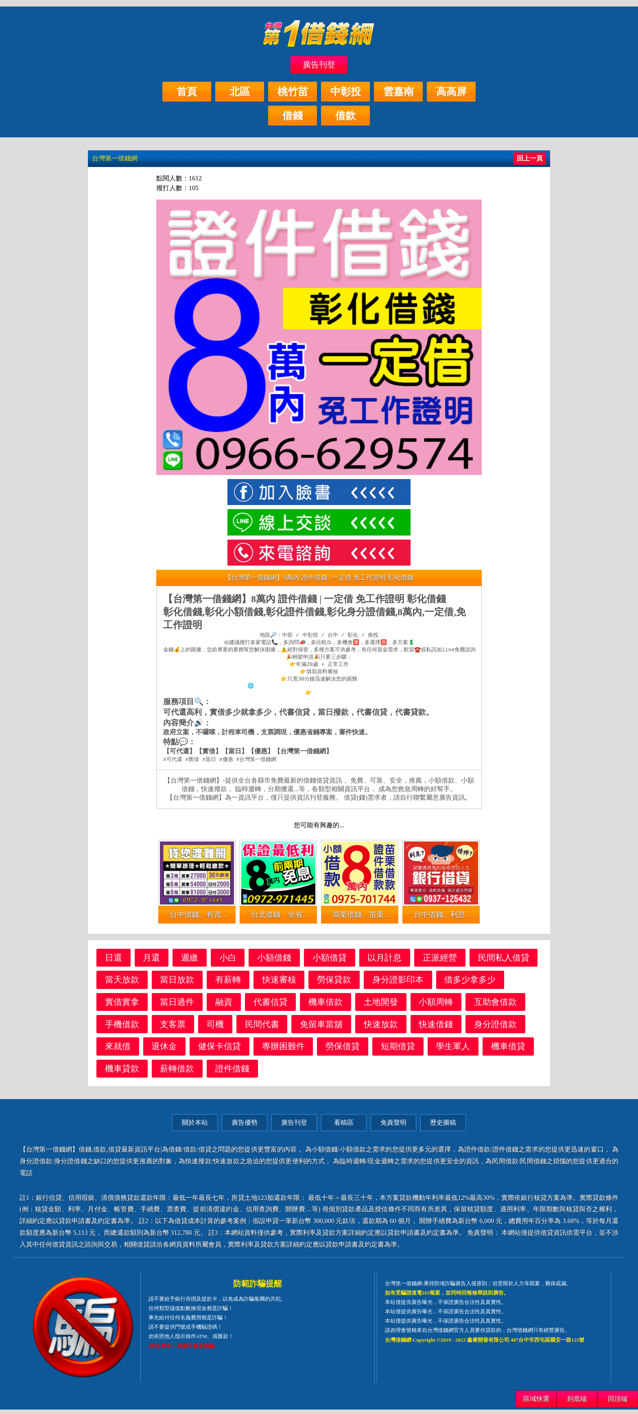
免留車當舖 (321, 1028)
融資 (223, 1006)
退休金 (164, 1050)
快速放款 (381, 1028)
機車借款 (325, 1006)
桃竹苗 (292, 91)
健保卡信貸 (219, 1050)
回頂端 (617, 1398)
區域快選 (536, 1398)
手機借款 (122, 1028)
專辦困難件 (283, 1050)
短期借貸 (398, 1050)
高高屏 (451, 91)
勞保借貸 (343, 1050)
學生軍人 (453, 1050)
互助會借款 (495, 1006)
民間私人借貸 (503, 962)
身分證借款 (495, 1028)
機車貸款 (122, 1073)
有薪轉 (228, 984)
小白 (227, 962)
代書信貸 (270, 1006)
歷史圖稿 (443, 1126)
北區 (239, 91)
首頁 (187, 91)
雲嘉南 (398, 91)
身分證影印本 (398, 984)
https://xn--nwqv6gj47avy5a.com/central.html (322, 689)
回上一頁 (530, 158)
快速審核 (279, 984)
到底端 (577, 1398)
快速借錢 (436, 1028)
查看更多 (322, 696)
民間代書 (262, 1028)
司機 (215, 1028)
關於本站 (195, 1126)
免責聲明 (393, 1126)
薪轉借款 (177, 1073)
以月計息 (384, 962)
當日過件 (177, 1006)
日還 (113, 962)
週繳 (189, 962)
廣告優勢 (245, 1126)
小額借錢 (274, 962)
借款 (345, 115)
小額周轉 (436, 1006)
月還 (151, 962)
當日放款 (177, 984)
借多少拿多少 (470, 984)
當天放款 (122, 984)
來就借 (118, 1050)
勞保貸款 (334, 984)
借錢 (292, 115)
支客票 (173, 1028)
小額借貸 (329, 962)
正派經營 (440, 962)
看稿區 (344, 1126)
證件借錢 (232, 1073)
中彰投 (345, 91)
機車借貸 (508, 1050)
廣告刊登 (319, 64)
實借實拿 (122, 1006)
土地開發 (381, 1006)
